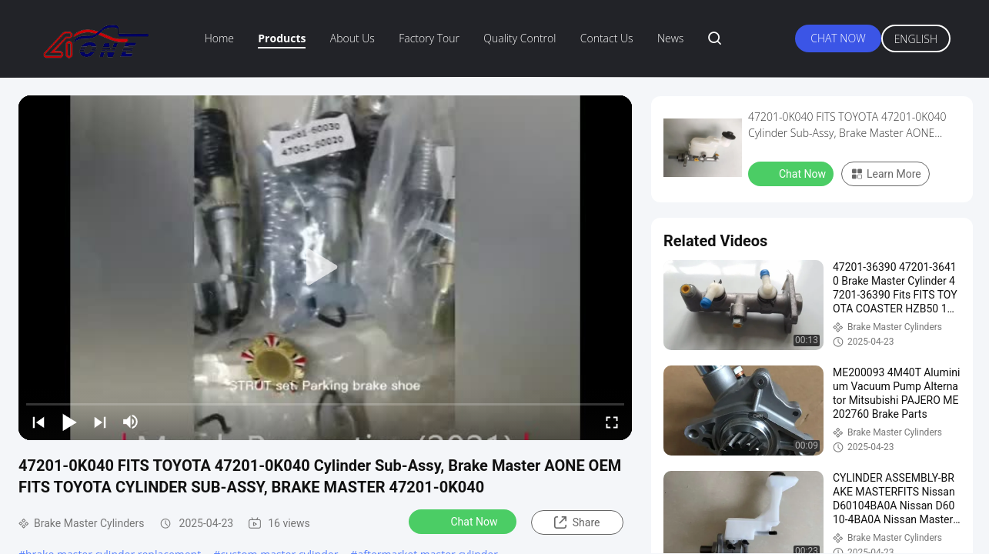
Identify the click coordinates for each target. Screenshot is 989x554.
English (915, 39)
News (670, 38)
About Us (352, 38)
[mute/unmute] (130, 421)
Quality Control (519, 38)
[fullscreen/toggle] (611, 421)
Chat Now (837, 38)
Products (282, 38)
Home (219, 38)
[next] (100, 421)
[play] (325, 268)
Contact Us (606, 38)
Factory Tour (429, 38)
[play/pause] (69, 421)
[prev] (38, 421)
